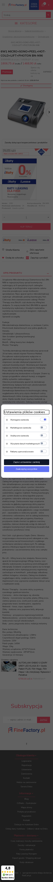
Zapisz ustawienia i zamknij (26, 462)
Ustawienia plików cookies (24, 412)
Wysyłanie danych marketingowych (25, 443)
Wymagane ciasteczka (19, 420)
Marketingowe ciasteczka (20, 428)
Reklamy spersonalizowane (21, 451)
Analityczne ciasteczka (19, 436)
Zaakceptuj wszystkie (26, 469)
